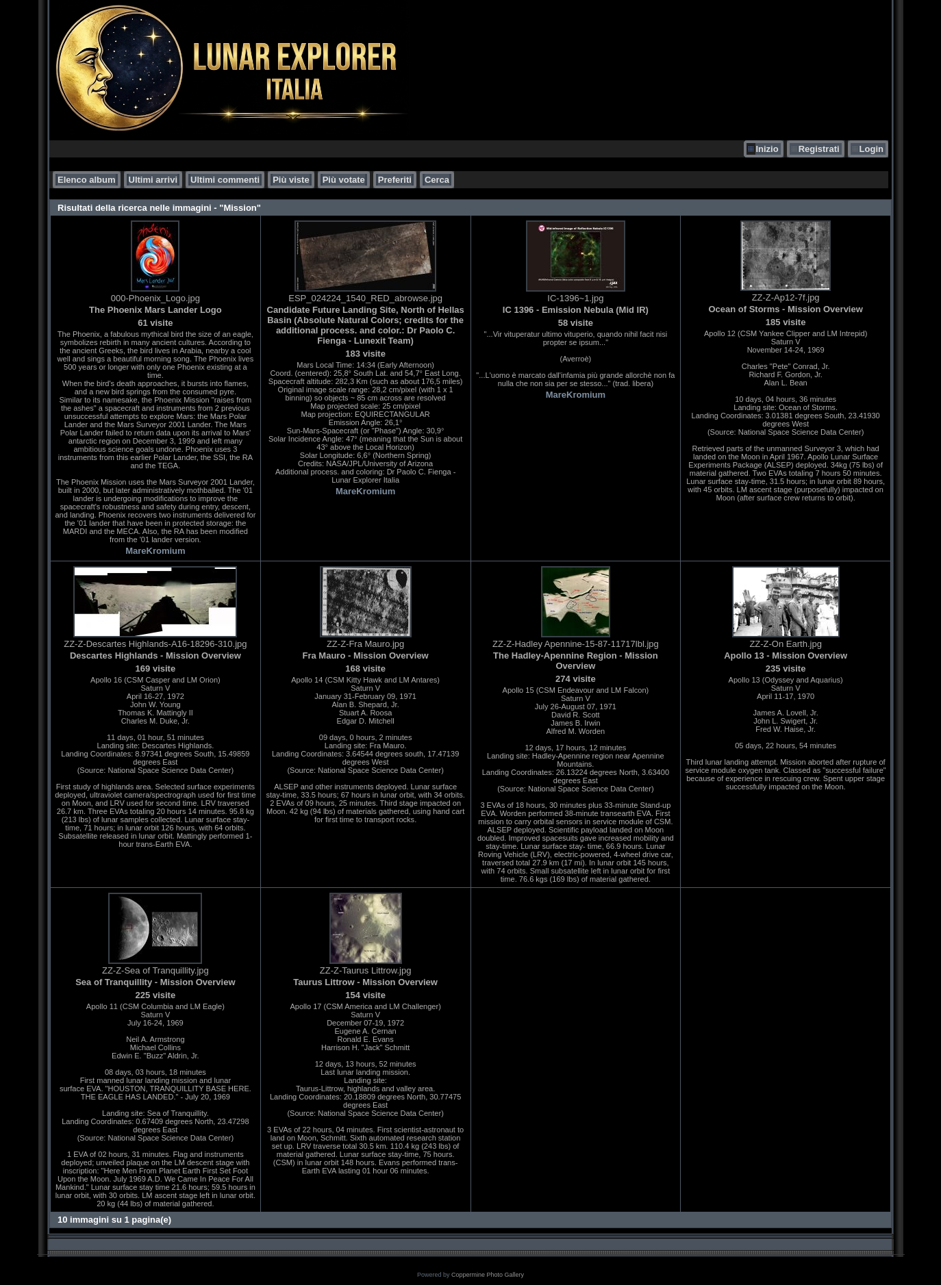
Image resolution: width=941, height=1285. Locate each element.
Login (871, 149)
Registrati (819, 149)
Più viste (291, 180)
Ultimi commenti (225, 180)
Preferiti (395, 180)
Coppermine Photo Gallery (487, 1274)
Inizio (766, 149)
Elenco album (87, 180)
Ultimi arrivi (153, 180)
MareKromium (155, 551)
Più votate (344, 180)
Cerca (437, 180)
